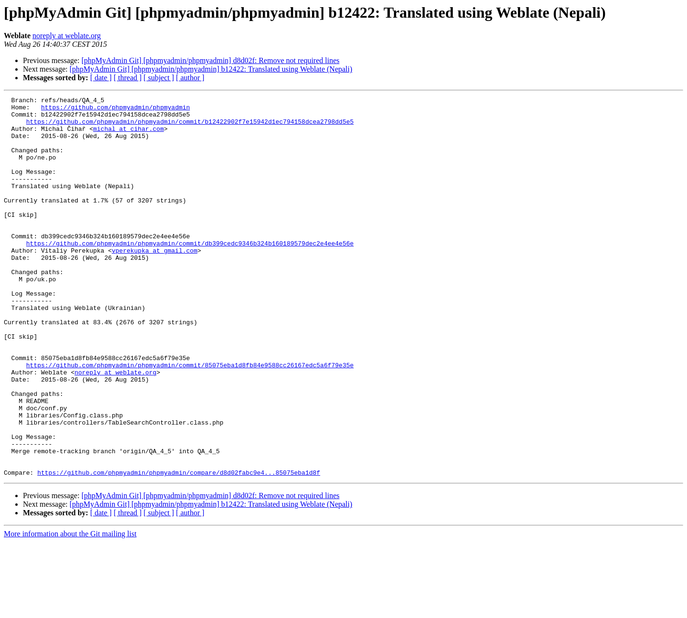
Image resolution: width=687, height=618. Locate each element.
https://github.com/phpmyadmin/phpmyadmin (115, 110)
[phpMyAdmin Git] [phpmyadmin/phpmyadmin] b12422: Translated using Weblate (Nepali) (211, 69)
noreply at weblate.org (66, 36)
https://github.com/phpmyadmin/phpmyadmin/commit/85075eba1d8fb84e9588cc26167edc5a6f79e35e (190, 419)
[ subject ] (159, 78)
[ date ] (101, 78)
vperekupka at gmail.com (154, 281)
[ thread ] (128, 78)
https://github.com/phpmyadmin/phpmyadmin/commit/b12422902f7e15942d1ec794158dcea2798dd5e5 (190, 127)
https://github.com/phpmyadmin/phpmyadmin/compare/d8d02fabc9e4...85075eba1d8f (178, 548)
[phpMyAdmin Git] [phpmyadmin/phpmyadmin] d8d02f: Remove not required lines (211, 60)
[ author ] (190, 78)
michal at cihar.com (128, 135)
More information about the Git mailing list (70, 610)
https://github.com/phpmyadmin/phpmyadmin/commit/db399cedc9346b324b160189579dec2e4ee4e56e (190, 273)
